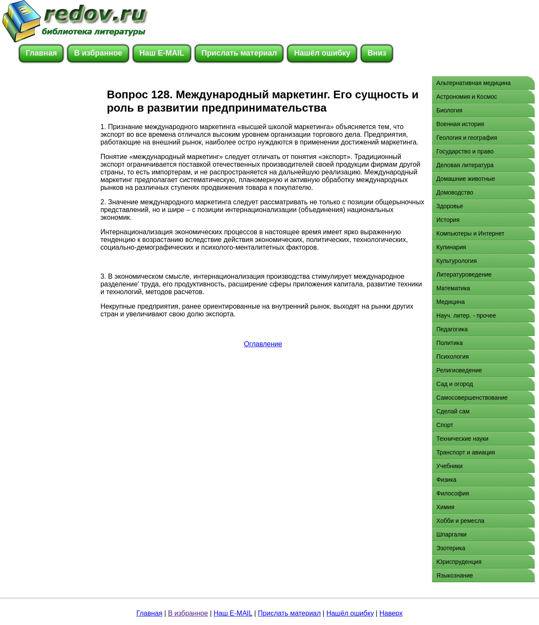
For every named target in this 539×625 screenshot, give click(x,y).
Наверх (391, 613)
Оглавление (263, 344)
